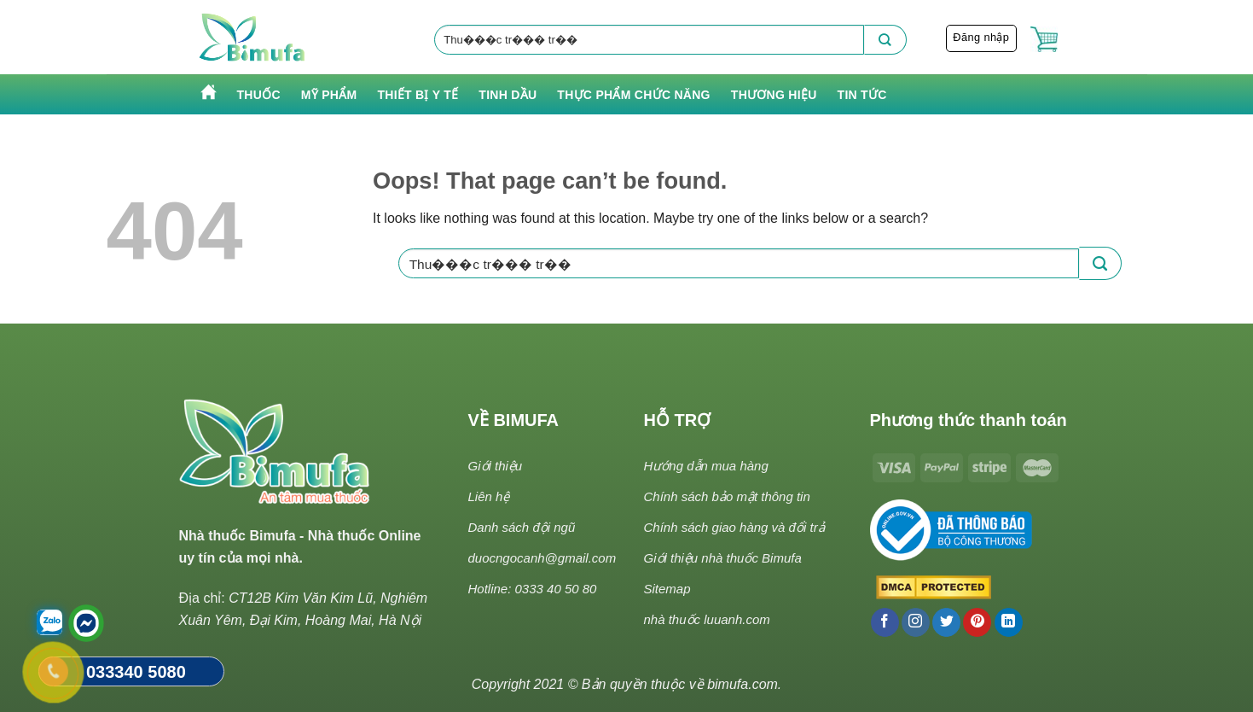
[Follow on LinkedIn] (1009, 622)
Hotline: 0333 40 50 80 (532, 588)
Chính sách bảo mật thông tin (727, 496)
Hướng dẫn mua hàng (706, 465)
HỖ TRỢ (677, 420)
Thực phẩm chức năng (633, 95)
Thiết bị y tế (417, 95)
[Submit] (885, 40)
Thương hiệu (774, 95)
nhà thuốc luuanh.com (707, 619)
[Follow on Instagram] (916, 622)
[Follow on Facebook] (885, 622)
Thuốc (259, 95)
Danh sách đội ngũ (522, 527)
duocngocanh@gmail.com (542, 558)
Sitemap (667, 588)
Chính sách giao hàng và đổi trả (734, 527)
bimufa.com (742, 684)
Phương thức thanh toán (968, 420)
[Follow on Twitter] (946, 622)
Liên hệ (489, 496)
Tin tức (862, 95)
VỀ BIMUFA (514, 420)
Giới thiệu (495, 465)
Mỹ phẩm (329, 95)
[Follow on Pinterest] (977, 622)
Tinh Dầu (508, 95)
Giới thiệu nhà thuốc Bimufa (723, 558)
